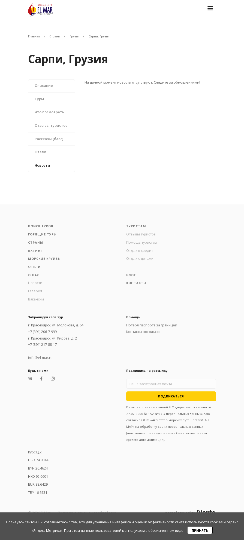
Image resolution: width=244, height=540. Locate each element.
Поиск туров (40, 226)
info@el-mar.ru (40, 357)
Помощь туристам (141, 242)
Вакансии (36, 299)
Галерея (35, 290)
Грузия (75, 36)
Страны (55, 36)
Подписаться (171, 396)
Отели (40, 151)
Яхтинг (35, 251)
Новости (42, 165)
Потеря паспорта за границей (151, 325)
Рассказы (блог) (49, 138)
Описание (44, 85)
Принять (200, 530)
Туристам (136, 226)
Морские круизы (44, 258)
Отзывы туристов (51, 125)
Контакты (136, 283)
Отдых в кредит (139, 250)
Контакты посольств (143, 331)
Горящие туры (42, 234)
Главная (34, 36)
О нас (33, 275)
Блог (131, 275)
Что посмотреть (49, 112)
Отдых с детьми (139, 258)
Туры (39, 98)
